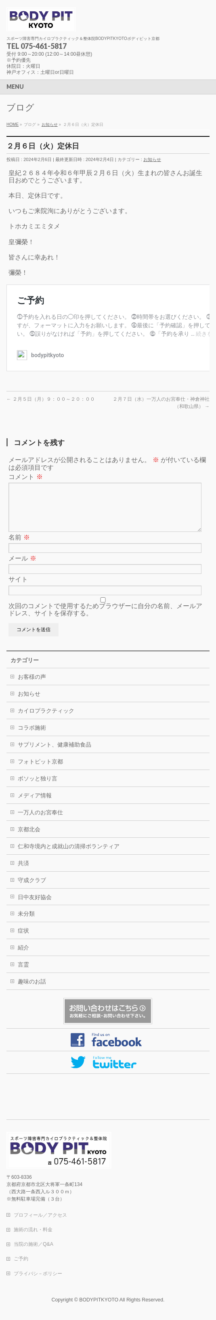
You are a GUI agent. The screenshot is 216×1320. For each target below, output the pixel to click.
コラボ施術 (32, 737)
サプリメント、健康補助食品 (54, 754)
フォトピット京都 (40, 771)
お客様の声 (32, 686)
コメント (25, 476)
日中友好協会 (35, 907)
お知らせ (152, 159)
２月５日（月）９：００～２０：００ (50, 399)
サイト (18, 589)
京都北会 (29, 839)
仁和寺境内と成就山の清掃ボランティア (69, 856)
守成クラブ (32, 890)
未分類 (26, 923)
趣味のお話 (32, 991)
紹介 (23, 957)
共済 (23, 873)
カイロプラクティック (46, 720)
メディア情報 (35, 805)
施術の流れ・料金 (33, 1230)
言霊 (23, 974)
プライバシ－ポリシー (38, 1274)
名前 (18, 547)
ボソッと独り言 (37, 788)
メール (22, 568)
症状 (23, 940)
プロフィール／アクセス (40, 1215)
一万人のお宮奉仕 (40, 822)
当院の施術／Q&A (33, 1244)
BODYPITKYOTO (98, 1300)
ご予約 (21, 1259)
